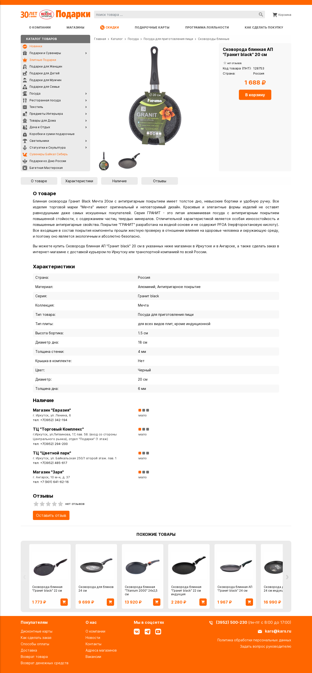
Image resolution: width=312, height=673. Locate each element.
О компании (40, 27)
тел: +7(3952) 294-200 (50, 444)
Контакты (93, 644)
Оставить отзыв (51, 515)
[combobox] (179, 14)
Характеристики (79, 181)
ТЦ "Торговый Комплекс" (58, 429)
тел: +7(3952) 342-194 (50, 420)
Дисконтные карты (36, 631)
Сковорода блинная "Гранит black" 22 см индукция (186, 590)
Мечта (143, 305)
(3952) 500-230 (232, 622)
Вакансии (93, 656)
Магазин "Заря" (48, 472)
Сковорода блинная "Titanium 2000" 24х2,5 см (141, 590)
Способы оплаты (35, 644)
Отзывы (159, 181)
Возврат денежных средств (44, 663)
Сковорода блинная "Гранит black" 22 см (47, 588)
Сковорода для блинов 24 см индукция (281, 588)
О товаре (39, 181)
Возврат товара (34, 656)
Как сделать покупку (264, 27)
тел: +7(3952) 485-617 (50, 463)
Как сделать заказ (36, 637)
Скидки (109, 27)
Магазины (75, 27)
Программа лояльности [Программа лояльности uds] (207, 27)
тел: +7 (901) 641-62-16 (51, 482)
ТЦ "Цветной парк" (52, 453)
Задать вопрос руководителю (265, 646)
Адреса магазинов (101, 650)
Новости (93, 637)
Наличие (119, 181)
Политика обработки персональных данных (254, 640)
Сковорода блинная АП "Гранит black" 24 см (234, 588)
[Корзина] (282, 14)
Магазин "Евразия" (52, 410)
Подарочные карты (152, 27)
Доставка (29, 650)
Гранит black (148, 296)
